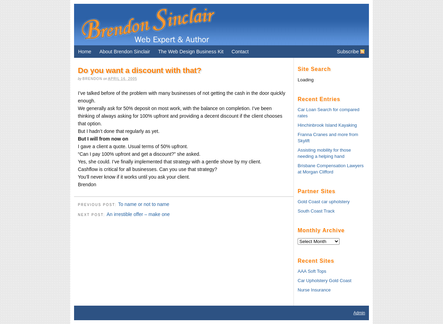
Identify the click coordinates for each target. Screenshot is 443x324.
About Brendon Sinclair (124, 51)
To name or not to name (143, 204)
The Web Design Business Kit (191, 51)
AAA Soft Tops (312, 271)
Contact (240, 51)
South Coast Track (316, 211)
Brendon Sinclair (148, 24)
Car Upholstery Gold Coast (324, 280)
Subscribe (348, 51)
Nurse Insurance (314, 289)
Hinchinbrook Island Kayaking (327, 125)
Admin (359, 312)
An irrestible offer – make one (138, 214)
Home (84, 51)
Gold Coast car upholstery (324, 201)
